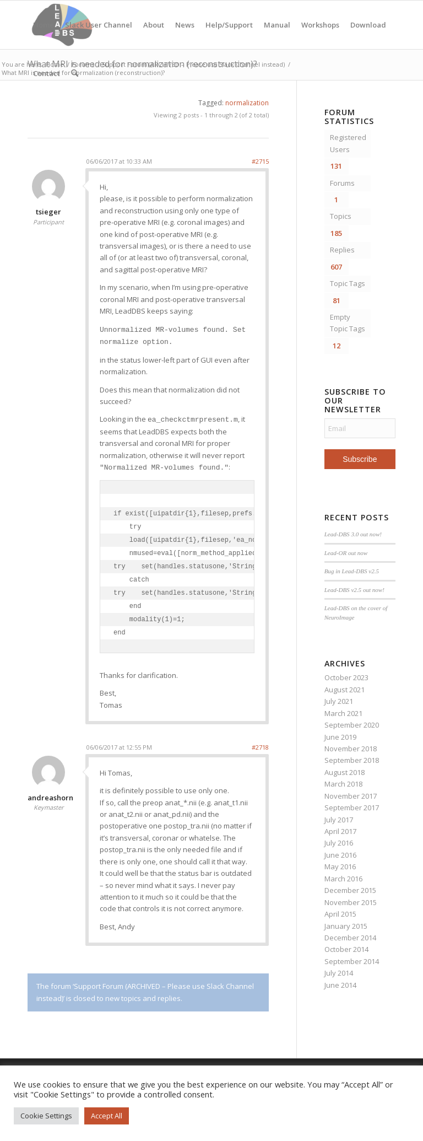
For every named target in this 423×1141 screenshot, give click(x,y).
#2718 (260, 747)
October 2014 (346, 949)
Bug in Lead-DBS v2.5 (351, 571)
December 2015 (350, 890)
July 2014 (338, 973)
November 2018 (350, 749)
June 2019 (340, 737)
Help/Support (229, 25)
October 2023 (346, 677)
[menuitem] (75, 73)
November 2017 (350, 796)
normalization (247, 102)
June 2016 (340, 855)
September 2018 (351, 760)
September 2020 (351, 725)
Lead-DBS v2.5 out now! (354, 589)
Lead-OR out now (346, 553)
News (184, 25)
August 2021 (344, 690)
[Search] (75, 73)
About (153, 25)
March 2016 (343, 879)
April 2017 (340, 831)
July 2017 (338, 820)
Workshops (320, 25)
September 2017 (351, 807)
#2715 (260, 161)
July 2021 (338, 701)
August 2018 (344, 772)
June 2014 (340, 985)
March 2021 (343, 713)
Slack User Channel (98, 25)
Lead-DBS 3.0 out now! (353, 534)
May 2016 (340, 866)
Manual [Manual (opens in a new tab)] (277, 25)
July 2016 (338, 843)
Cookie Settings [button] (46, 1116)
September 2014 (351, 961)
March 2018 (343, 784)
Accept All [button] (106, 1116)
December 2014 (350, 938)
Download (368, 25)
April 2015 (340, 914)
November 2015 (350, 902)
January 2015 (345, 926)
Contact (46, 73)
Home (43, 25)
